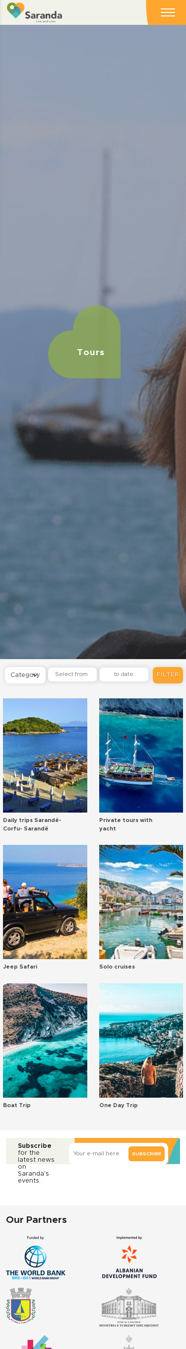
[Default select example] (25, 675)
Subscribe (146, 1153)
